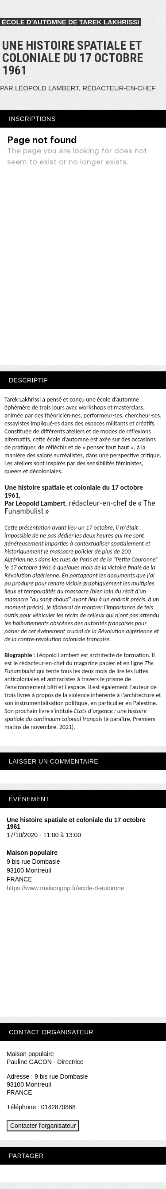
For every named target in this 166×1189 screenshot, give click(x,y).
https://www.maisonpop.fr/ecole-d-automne (65, 888)
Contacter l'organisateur (43, 1125)
